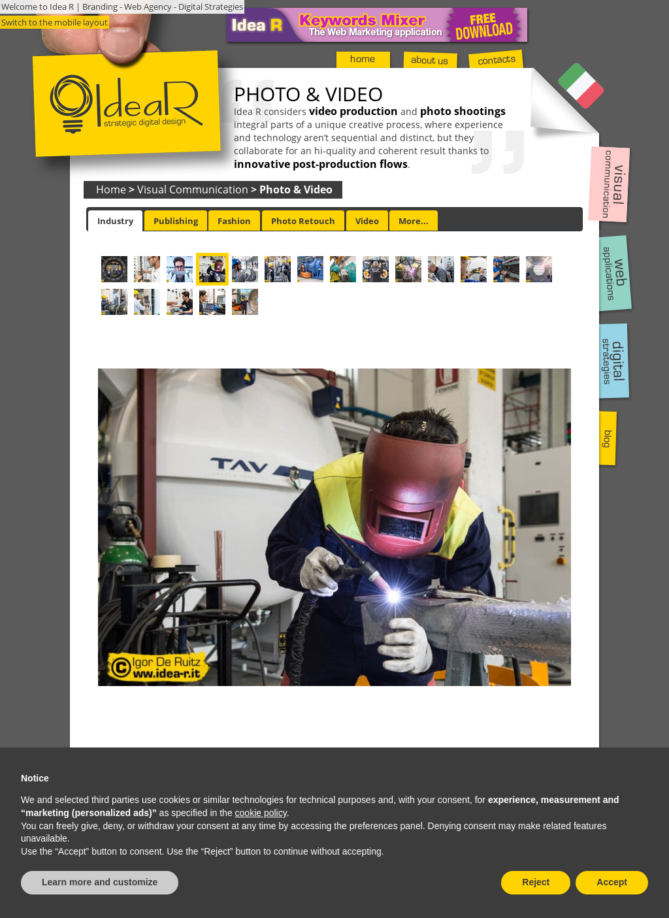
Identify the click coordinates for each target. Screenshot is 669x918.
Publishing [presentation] (176, 221)
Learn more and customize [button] (99, 882)
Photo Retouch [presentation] (303, 221)
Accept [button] (611, 882)
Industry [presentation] (115, 221)
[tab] (115, 220)
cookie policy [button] (261, 813)
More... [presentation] (414, 221)
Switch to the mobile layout (54, 22)
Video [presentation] (367, 221)
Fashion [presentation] (234, 221)
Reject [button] (535, 882)
